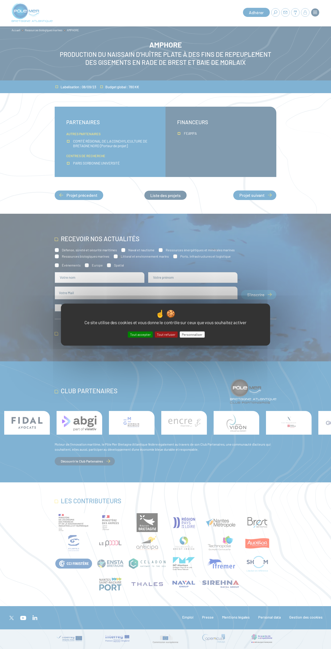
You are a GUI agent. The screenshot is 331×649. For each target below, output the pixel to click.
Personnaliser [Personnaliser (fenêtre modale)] (192, 334)
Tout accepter (140, 334)
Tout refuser (166, 334)
